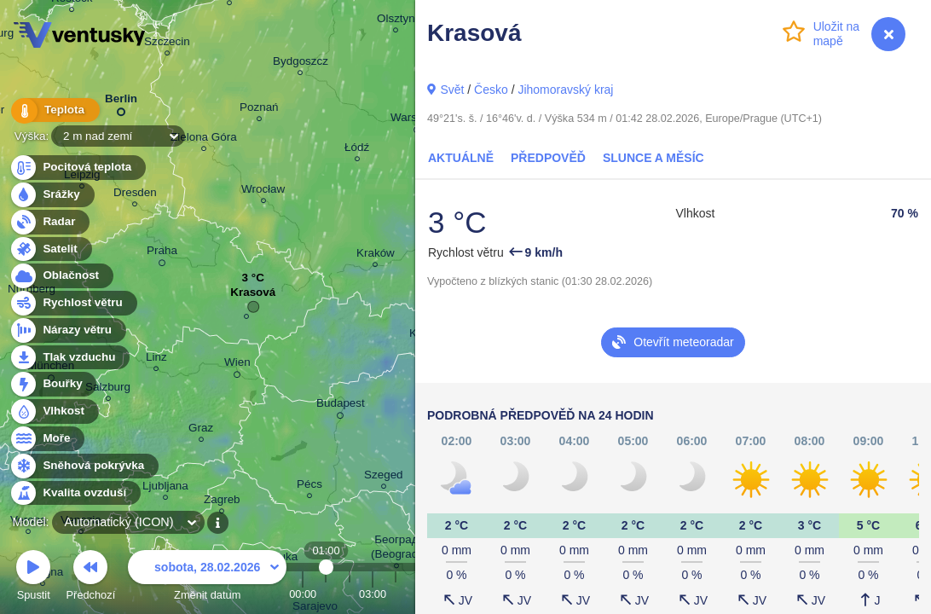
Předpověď (548, 158)
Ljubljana (165, 488)
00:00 (302, 594)
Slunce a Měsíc (653, 158)
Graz (200, 430)
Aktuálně (461, 158)
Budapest (340, 406)
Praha (162, 253)
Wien (237, 365)
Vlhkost (53, 411)
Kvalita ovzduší (74, 493)
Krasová (252, 296)
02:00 (349, 594)
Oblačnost (61, 276)
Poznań (259, 110)
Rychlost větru (73, 303)
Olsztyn (396, 21)
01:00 (326, 594)
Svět (452, 89)
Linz (156, 359)
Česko (491, 89)
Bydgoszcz (300, 63)
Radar (49, 222)
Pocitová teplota (77, 167)
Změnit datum (207, 577)
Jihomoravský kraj (565, 89)
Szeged (383, 477)
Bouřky (53, 384)
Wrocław (263, 191)
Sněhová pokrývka (83, 466)
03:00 (372, 594)
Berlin (121, 102)
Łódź (356, 150)
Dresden (135, 195)
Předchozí (91, 577)
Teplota (53, 110)
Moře (47, 438)
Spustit (33, 577)
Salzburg (107, 389)
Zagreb (222, 502)
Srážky (51, 194)
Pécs (309, 486)
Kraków (375, 255)
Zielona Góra (204, 139)
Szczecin (167, 44)
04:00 (395, 594)
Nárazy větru (67, 330)
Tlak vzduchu (69, 357)
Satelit (50, 249)
